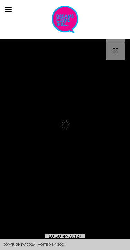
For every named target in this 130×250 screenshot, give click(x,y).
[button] (6, 125)
